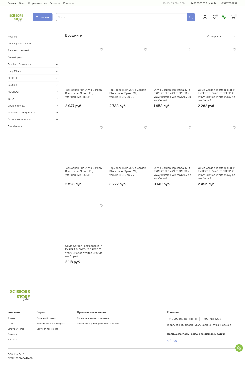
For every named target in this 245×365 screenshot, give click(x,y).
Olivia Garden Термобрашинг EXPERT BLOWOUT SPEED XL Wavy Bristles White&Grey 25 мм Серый (172, 95)
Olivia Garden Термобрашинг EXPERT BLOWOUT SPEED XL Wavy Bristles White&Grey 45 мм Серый (216, 95)
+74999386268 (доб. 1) (202, 3)
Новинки (13, 36)
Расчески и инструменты (22, 112)
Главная (12, 3)
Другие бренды (16, 105)
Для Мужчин (15, 126)
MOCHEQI (13, 91)
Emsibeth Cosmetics (19, 64)
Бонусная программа (47, 328)
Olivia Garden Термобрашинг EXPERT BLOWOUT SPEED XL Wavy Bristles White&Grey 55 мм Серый (216, 173)
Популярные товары (19, 43)
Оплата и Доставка (46, 318)
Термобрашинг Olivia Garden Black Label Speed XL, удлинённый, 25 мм (83, 171)
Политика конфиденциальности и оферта (98, 323)
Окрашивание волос (19, 119)
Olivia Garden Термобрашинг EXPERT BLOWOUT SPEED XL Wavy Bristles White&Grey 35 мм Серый (83, 251)
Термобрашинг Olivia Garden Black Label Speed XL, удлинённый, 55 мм (127, 171)
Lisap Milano (15, 71)
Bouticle (12, 84)
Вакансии (55, 3)
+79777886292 (229, 3)
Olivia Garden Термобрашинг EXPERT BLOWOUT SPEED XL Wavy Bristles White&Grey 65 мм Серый (172, 173)
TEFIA (11, 98)
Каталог (42, 17)
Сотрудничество (37, 3)
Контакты (68, 3)
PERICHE (13, 77)
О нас (22, 3)
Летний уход (15, 57)
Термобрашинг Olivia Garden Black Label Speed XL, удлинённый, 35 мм (127, 93)
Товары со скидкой (18, 50)
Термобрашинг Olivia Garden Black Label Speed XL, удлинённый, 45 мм (83, 93)
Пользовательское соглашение (93, 318)
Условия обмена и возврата (51, 323)
